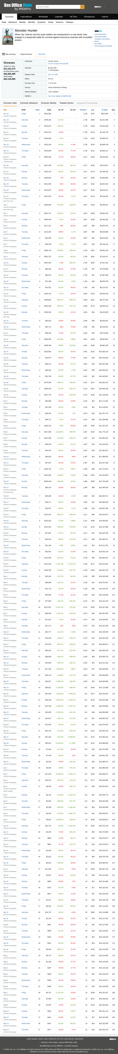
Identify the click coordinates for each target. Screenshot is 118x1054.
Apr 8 (5, 813)
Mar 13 (6, 650)
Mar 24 (6, 718)
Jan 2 (5, 213)
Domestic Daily (10, 103)
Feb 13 (6, 475)
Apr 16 (5, 863)
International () (11, 71)
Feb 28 (6, 570)
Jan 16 (5, 300)
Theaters (83, 110)
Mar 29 (6, 749)
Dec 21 (6, 132)
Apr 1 (5, 768)
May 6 (5, 986)
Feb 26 (6, 558)
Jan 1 (5, 205)
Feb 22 (6, 533)
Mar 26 (6, 731)
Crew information (100, 37)
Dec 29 (6, 184)
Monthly (31, 22)
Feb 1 (5, 401)
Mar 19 (6, 687)
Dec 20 (6, 126)
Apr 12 (5, 838)
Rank (37, 110)
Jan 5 (5, 232)
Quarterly (41, 22)
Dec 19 (6, 120)
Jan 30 (5, 389)
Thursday (25, 151)
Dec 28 (6, 178)
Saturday (25, 120)
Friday (24, 114)
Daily (4, 22)
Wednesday (26, 144)
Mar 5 (5, 601)
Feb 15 (6, 487)
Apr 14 (5, 850)
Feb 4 (5, 419)
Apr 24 (5, 912)
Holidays (69, 22)
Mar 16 (6, 669)
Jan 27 (5, 370)
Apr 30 (5, 949)
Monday (24, 132)
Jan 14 (5, 287)
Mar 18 (6, 681)
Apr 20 (5, 887)
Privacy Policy (51, 1052)
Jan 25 (5, 358)
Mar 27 (6, 737)
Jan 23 (5, 345)
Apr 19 (5, 881)
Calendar (59, 17)
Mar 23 (6, 712)
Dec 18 (6, 114)
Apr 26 (5, 925)
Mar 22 (6, 706)
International (26, 17)
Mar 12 (6, 644)
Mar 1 (5, 576)
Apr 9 (5, 820)
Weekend (13, 22)
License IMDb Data (65, 1042)
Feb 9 (5, 450)
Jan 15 (5, 294)
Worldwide (43, 17)
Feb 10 (6, 457)
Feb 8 (5, 444)
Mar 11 (6, 638)
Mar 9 (5, 626)
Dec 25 (6, 157)
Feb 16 (6, 496)
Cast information (100, 34)
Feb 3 (5, 413)
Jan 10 (5, 263)
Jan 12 (5, 275)
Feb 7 (5, 438)
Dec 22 (6, 138)
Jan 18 (5, 312)
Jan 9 (5, 256)
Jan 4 (5, 226)
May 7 (5, 993)
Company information (102, 39)
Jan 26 (5, 364)
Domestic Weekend (28, 103)
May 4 (5, 974)
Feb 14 (6, 481)
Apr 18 (5, 875)
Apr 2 (5, 774)
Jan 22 (5, 339)
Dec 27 (6, 172)
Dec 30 (6, 190)
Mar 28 (6, 743)
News (96, 41)
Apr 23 (5, 906)
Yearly (50, 22)
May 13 (6, 1030)
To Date (104, 110)
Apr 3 (5, 780)
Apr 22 (5, 900)
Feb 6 (5, 432)
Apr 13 (5, 844)
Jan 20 (5, 327)
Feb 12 (6, 469)
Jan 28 (5, 376)
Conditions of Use (36, 1052)
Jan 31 (5, 395)
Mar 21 (6, 700)
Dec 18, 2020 (53, 74)
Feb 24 (6, 545)
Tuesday (25, 138)
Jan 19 (5, 321)
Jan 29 (5, 382)
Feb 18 (6, 508)
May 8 (5, 999)
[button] (103, 47)
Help (75, 1042)
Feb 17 (6, 502)
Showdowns (89, 17)
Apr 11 (5, 832)
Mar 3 (5, 589)
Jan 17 (5, 306)
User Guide (53, 1042)
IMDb (69, 1046)
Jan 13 (5, 281)
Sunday (24, 126)
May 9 (5, 1005)
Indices (105, 17)
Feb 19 (6, 514)
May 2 (5, 962)
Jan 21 (5, 333)
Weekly (22, 22)
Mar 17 (6, 675)
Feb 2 (5, 407)
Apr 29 (5, 943)
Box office (98, 44)
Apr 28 (5, 937)
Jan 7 (5, 244)
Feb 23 (6, 539)
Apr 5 (5, 795)
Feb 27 (6, 564)
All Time (73, 17)
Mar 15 (6, 663)
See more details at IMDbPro (59, 96)
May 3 (5, 968)
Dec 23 (6, 144)
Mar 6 (5, 607)
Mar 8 (5, 619)
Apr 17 (5, 869)
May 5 (5, 980)
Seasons (59, 22)
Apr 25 (5, 918)
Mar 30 (6, 755)
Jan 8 (5, 250)
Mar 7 (5, 613)
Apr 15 (5, 857)
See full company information (58, 63)
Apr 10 (5, 826)
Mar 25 (6, 725)
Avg (92, 110)
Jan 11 (5, 269)
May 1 (5, 955)
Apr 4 (5, 786)
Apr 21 (5, 894)
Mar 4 (5, 595)
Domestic (9, 17)
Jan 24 (5, 351)
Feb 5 (5, 426)
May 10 (6, 1011)
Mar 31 (6, 762)
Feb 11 (6, 463)
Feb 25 (6, 552)
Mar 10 (6, 632)
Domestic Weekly (48, 103)
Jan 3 (5, 219)
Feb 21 (6, 527)
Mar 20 (6, 694)
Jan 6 (5, 238)
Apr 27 (5, 931)
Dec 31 (6, 196)
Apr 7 (5, 807)
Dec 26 (6, 165)
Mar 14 (6, 657)
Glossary (44, 1042)
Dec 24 (6, 151)
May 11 (6, 1017)
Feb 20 (6, 521)
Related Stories (66, 103)
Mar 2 (5, 582)
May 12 (6, 1023)
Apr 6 (5, 801)
